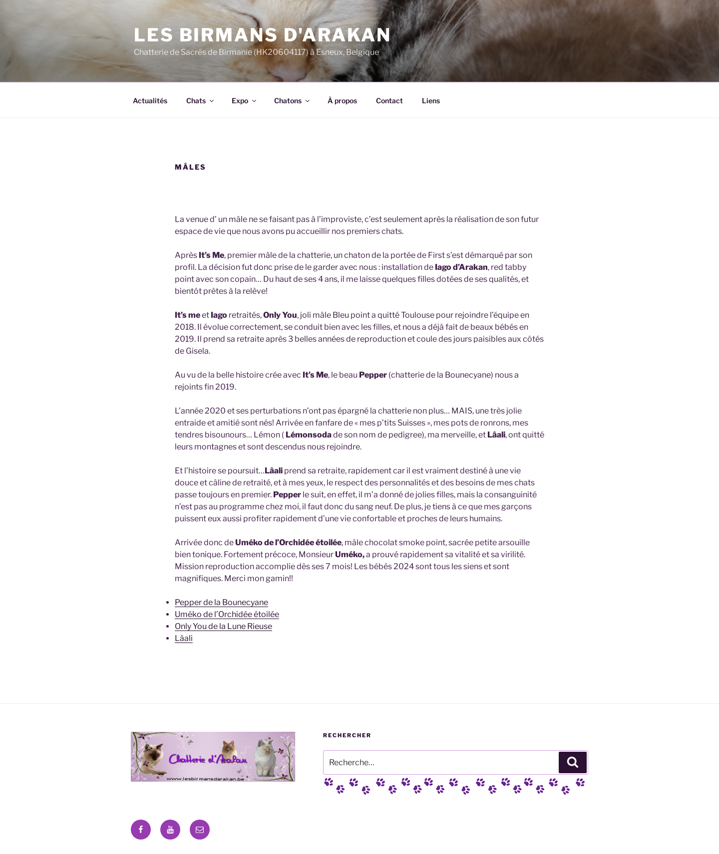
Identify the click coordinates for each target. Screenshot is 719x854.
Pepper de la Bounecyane (221, 602)
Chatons (292, 100)
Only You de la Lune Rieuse (223, 626)
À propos (342, 100)
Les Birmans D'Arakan (262, 35)
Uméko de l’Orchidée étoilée (227, 614)
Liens (431, 100)
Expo (245, 100)
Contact (389, 100)
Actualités (150, 100)
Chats (200, 100)
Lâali (184, 638)
